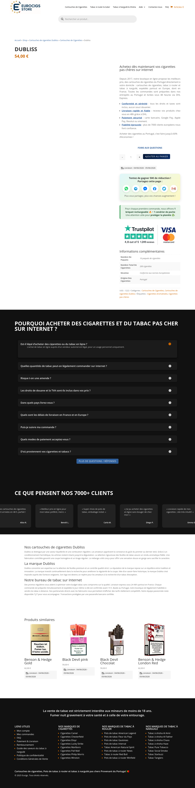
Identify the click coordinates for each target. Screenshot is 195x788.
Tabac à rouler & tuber (100, 7)
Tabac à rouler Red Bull (116, 754)
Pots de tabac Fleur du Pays (118, 736)
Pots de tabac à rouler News (118, 750)
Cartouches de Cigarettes (76, 7)
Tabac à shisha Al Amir (159, 733)
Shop (25, 40)
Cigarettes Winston (70, 757)
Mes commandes (25, 734)
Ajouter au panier (156, 156)
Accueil (18, 40)
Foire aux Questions (150, 147)
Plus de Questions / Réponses (97, 461)
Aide (141, 7)
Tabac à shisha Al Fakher (160, 736)
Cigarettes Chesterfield (72, 736)
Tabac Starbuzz (155, 754)
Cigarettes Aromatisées (157, 293)
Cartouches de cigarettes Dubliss (43, 40)
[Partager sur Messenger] (145, 188)
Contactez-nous (155, 7)
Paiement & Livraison (27, 741)
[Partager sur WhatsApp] (126, 188)
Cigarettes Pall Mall (70, 750)
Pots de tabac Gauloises (116, 740)
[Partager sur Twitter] (164, 188)
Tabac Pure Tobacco (158, 747)
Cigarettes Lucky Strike (72, 743)
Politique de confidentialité (30, 755)
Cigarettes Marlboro (71, 747)
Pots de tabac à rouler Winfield (119, 757)
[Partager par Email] (173, 188)
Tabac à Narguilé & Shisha (124, 7)
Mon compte (23, 730)
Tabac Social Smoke (158, 750)
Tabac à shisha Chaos (158, 740)
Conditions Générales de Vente (32, 758)
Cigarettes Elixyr (69, 740)
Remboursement (25, 744)
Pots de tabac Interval (115, 743)
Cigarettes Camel (69, 733)
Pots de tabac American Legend (120, 733)
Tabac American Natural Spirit (119, 747)
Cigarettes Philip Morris (72, 754)
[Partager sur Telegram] (135, 188)
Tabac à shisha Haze (158, 743)
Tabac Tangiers (155, 757)
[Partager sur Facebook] (154, 188)
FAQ (167, 7)
